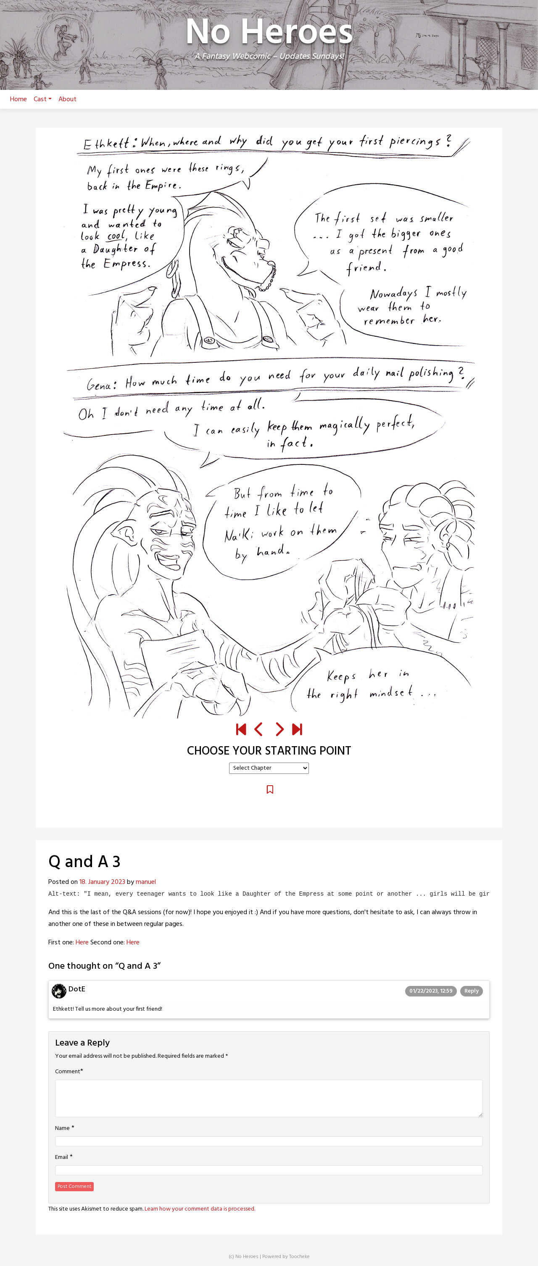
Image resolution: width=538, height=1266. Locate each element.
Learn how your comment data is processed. (200, 1209)
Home (18, 99)
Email (61, 1157)
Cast (43, 99)
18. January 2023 (102, 882)
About (67, 99)
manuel (146, 882)
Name (62, 1128)
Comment (67, 1072)
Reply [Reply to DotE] (471, 991)
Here (82, 942)
